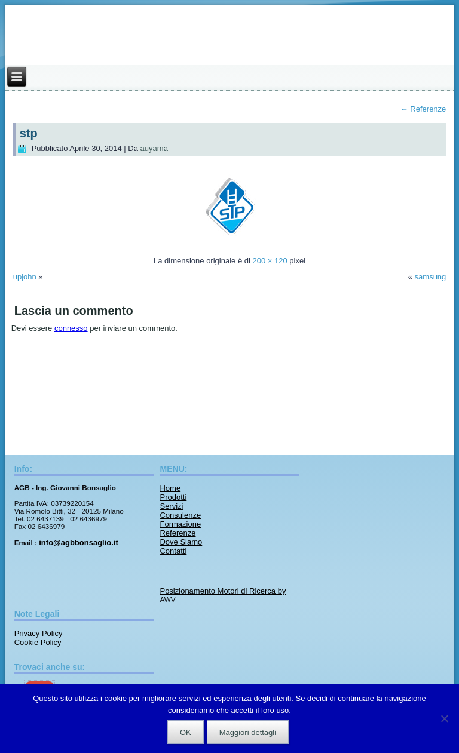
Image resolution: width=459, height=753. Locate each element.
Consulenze (180, 515)
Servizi (171, 506)
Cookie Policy (38, 642)
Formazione (180, 524)
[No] (444, 718)
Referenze (423, 109)
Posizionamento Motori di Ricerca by (223, 590)
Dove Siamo (181, 541)
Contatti (173, 550)
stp (29, 133)
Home (170, 488)
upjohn (24, 276)
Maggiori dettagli (247, 732)
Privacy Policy (38, 633)
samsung (430, 276)
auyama (154, 148)
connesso (71, 328)
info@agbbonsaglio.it (78, 542)
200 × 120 (269, 260)
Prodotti (173, 497)
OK (185, 732)
